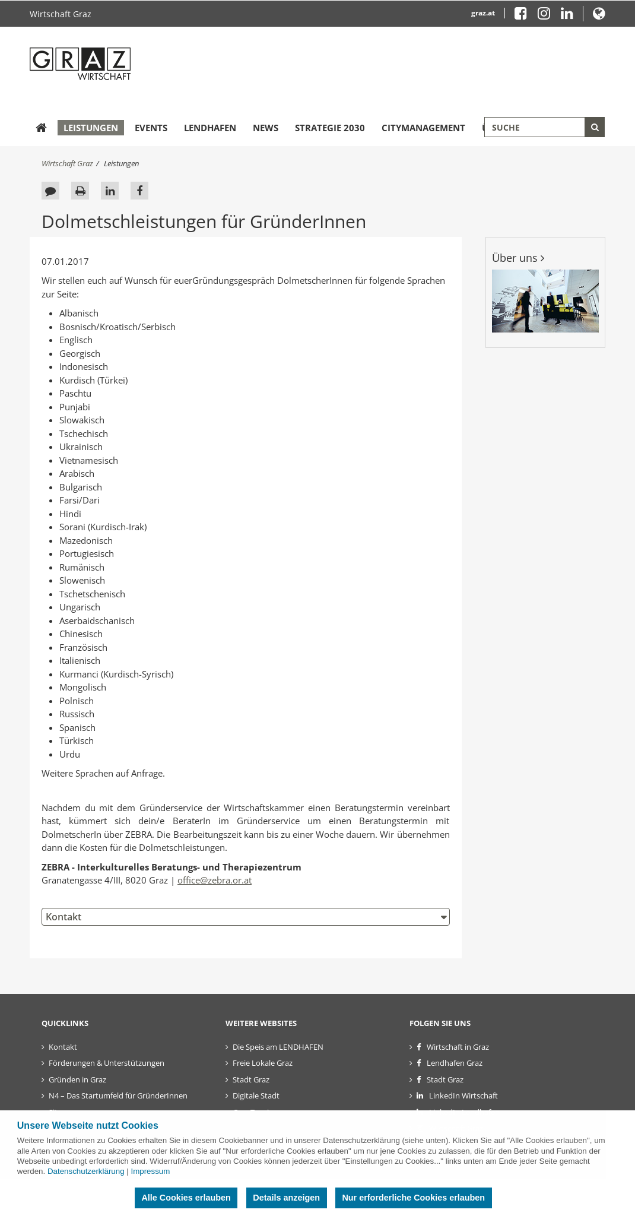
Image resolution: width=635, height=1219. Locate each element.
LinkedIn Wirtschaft (463, 1095)
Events (151, 128)
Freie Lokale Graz (263, 1062)
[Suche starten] (595, 127)
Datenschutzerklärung (86, 1171)
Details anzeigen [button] (286, 1197)
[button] (599, 16)
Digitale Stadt (256, 1095)
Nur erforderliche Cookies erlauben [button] (413, 1197)
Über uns (518, 258)
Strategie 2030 (330, 128)
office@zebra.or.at (214, 880)
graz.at (483, 13)
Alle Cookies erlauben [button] (185, 1197)
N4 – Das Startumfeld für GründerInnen (118, 1095)
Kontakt (63, 916)
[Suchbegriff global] (544, 127)
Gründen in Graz (77, 1079)
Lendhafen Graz (454, 1062)
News (265, 128)
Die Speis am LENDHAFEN (278, 1046)
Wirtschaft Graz (60, 14)
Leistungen (91, 128)
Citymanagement (423, 128)
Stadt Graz (251, 1079)
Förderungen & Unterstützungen (106, 1062)
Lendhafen (210, 128)
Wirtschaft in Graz (458, 1046)
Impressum (150, 1171)
